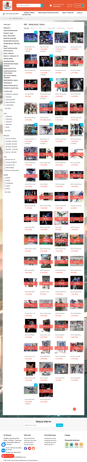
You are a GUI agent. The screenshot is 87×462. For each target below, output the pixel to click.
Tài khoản (70, 4)
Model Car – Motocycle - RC (11, 56)
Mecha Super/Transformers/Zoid (48, 12)
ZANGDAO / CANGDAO (12, 94)
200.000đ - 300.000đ (11, 144)
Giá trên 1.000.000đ (11, 152)
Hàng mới (70, 28)
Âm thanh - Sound (8, 33)
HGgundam (9, 121)
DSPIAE (8, 188)
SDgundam (9, 124)
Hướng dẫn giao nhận (50, 442)
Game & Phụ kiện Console (10, 30)
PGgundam (9, 116)
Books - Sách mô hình (9, 35)
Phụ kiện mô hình (10, 165)
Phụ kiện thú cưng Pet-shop (11, 88)
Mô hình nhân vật (8, 50)
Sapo (36, 460)
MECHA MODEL (10, 167)
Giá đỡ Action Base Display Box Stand (11, 64)
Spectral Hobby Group (21, 460)
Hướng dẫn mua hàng (50, 438)
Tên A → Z (34, 28)
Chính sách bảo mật (29, 438)
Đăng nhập (69, 6)
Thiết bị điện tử (8, 83)
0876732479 (57, 6)
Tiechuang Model (10, 99)
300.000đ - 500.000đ (11, 146)
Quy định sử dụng (28, 444)
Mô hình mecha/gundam (12, 170)
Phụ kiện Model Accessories (11, 41)
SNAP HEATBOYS (10, 102)
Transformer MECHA (11, 162)
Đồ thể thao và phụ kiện (10, 38)
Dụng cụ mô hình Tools (10, 68)
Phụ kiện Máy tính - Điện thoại (12, 43)
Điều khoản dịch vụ (49, 444)
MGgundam (9, 119)
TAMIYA (8, 186)
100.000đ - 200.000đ (11, 141)
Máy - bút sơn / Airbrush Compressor (10, 76)
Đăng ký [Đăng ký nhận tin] (59, 425)
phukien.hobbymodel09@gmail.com (16, 457)
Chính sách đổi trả (28, 442)
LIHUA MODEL (10, 105)
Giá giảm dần (61, 28)
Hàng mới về (7, 28)
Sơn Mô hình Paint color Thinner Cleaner (10, 72)
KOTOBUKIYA (9, 183)
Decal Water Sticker (9, 61)
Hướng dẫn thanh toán (50, 440)
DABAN (8, 180)
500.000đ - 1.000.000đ (12, 149)
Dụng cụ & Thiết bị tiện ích (11, 85)
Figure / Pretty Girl (68, 12)
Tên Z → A (42, 28)
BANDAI (8, 177)
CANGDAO (8, 97)
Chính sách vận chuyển (30, 440)
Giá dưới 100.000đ (11, 138)
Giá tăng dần (51, 28)
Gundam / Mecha (29, 12)
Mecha (7, 127)
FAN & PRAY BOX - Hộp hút (11, 80)
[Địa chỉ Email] (43, 425)
